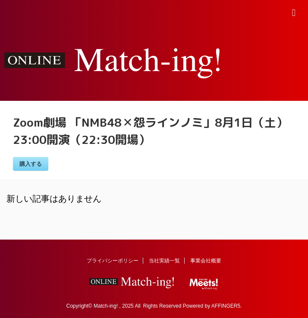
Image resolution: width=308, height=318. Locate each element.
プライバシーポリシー (112, 261)
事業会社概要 (205, 261)
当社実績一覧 (164, 261)
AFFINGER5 (225, 306)
